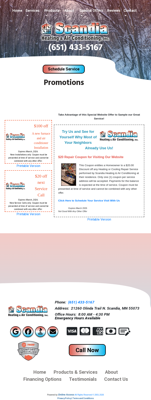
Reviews (113, 10)
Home (17, 10)
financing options (42, 379)
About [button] (69, 10)
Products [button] (51, 10)
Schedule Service (63, 69)
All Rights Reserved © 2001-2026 (89, 395)
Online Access (66, 394)
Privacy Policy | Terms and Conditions (75, 398)
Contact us (116, 379)
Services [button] (32, 10)
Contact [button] (130, 10)
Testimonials (83, 379)
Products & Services (75, 372)
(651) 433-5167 (75, 48)
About (111, 372)
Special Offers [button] (91, 10)
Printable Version (28, 166)
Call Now (87, 350)
